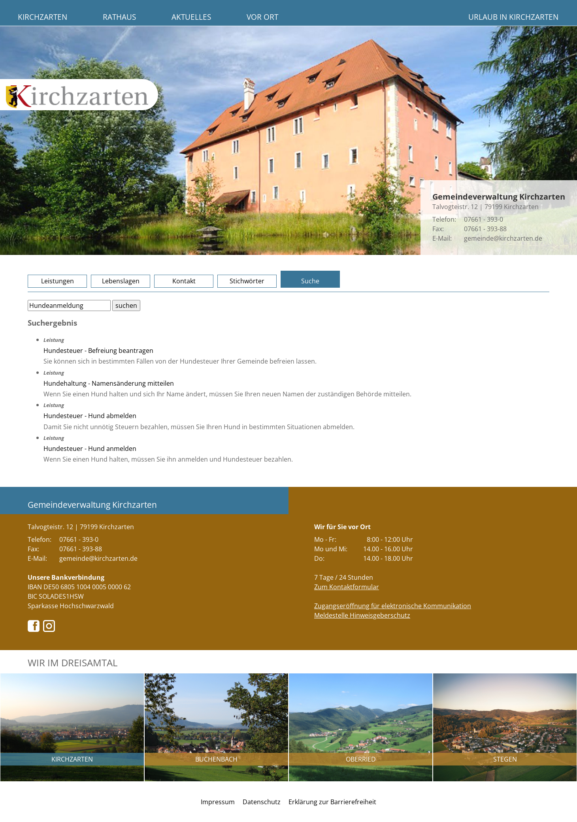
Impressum (218, 801)
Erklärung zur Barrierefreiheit (332, 801)
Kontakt (184, 281)
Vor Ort (262, 17)
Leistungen (57, 281)
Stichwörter (247, 281)
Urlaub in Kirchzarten (513, 17)
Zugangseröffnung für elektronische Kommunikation (392, 605)
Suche (310, 281)
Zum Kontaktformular (346, 587)
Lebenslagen (121, 281)
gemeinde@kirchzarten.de (503, 238)
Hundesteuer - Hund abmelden (89, 415)
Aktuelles (191, 17)
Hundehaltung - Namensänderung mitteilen (108, 383)
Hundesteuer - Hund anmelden (89, 448)
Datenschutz (262, 801)
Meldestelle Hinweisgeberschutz (362, 615)
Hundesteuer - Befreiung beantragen (98, 350)
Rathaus (119, 17)
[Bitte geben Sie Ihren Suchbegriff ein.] (69, 305)
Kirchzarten (42, 17)
